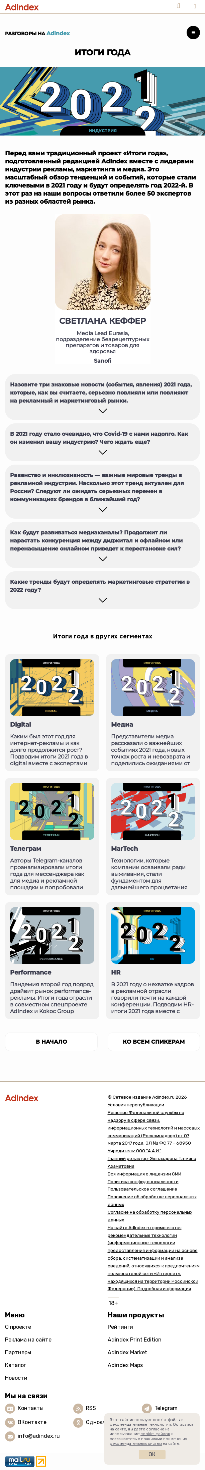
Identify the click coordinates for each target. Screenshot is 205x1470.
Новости (16, 1378)
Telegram (166, 1408)
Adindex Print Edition (135, 1339)
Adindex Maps (125, 1365)
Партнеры (18, 1352)
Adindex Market (127, 1352)
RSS (91, 1408)
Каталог (15, 1365)
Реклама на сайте (28, 1339)
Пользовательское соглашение (142, 1189)
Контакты (30, 1408)
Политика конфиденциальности (143, 1181)
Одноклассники (106, 1422)
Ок (152, 1454)
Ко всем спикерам (154, 1042)
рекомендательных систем (136, 1443)
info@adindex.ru (39, 1436)
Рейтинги (120, 1327)
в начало (51, 1042)
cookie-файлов (155, 1433)
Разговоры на (37, 34)
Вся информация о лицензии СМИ (144, 1173)
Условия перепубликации (136, 1104)
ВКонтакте (32, 1422)
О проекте (18, 1327)
